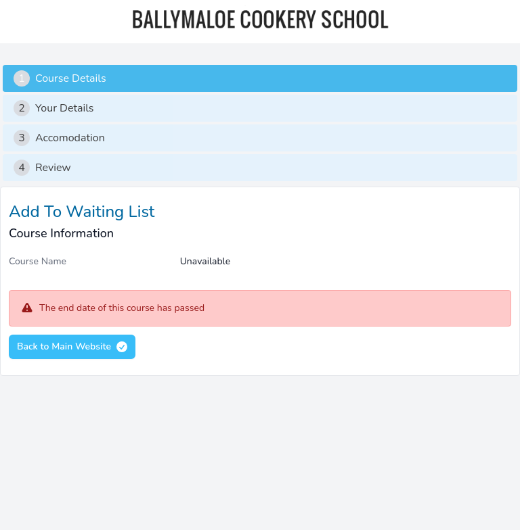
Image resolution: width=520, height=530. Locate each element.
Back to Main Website (73, 347)
